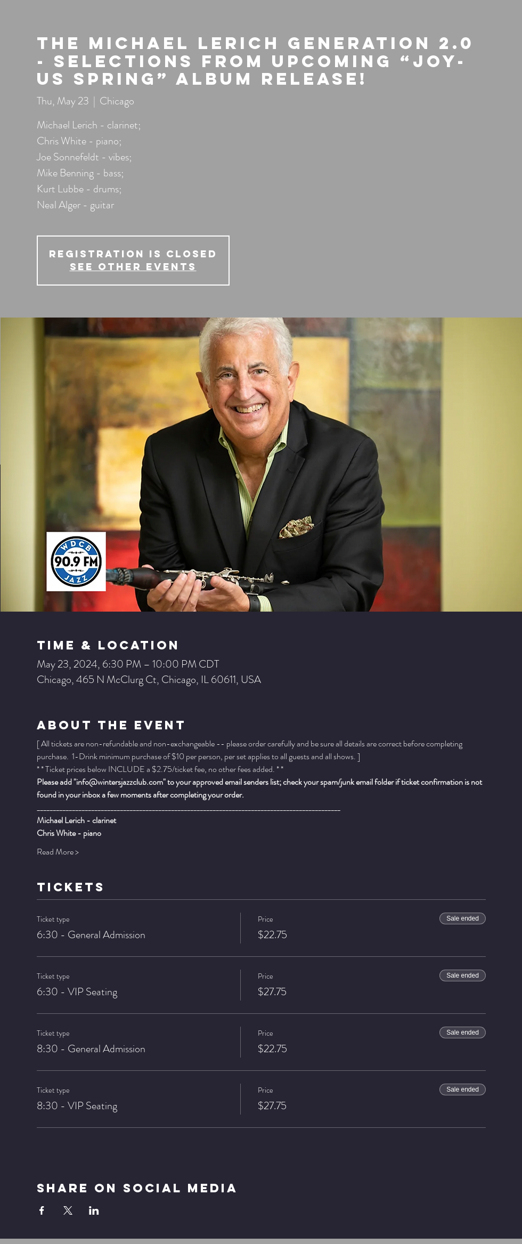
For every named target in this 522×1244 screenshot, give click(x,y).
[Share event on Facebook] (42, 1210)
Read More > (58, 852)
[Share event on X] (68, 1210)
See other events (133, 267)
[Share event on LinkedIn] (94, 1210)
